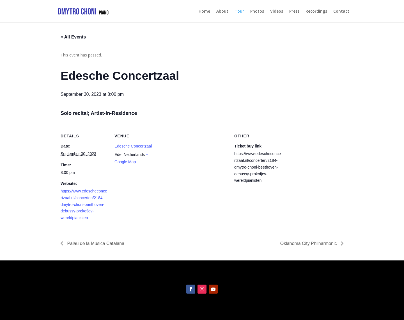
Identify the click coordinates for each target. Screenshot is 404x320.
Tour (239, 11)
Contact (341, 11)
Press (294, 11)
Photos (257, 11)
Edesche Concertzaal (133, 146)
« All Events (73, 37)
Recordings (316, 11)
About (222, 11)
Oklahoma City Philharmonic (309, 243)
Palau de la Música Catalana (95, 243)
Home (204, 11)
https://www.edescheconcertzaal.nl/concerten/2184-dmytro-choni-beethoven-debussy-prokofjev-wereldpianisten (84, 204)
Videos (276, 11)
